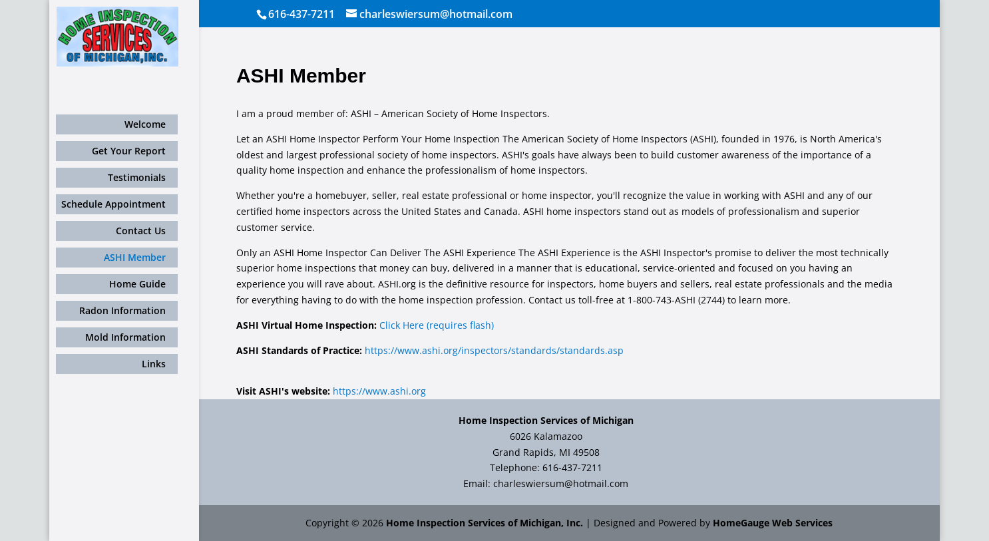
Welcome (145, 124)
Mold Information (125, 337)
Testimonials (137, 177)
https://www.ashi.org (379, 391)
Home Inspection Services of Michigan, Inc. (484, 522)
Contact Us (141, 230)
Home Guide (137, 283)
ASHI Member (135, 257)
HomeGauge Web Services (773, 522)
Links (154, 363)
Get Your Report (129, 150)
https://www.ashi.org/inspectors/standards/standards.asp (494, 350)
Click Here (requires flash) (436, 325)
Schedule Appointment (113, 204)
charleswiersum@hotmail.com (560, 483)
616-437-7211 (301, 14)
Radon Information (122, 310)
